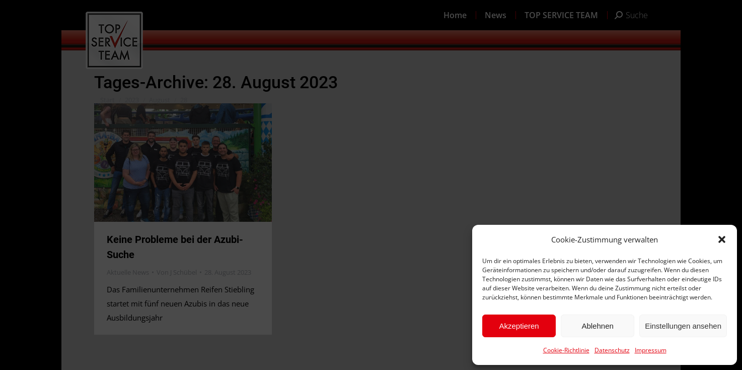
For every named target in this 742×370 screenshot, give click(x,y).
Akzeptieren (519, 326)
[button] (722, 239)
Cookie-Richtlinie (566, 350)
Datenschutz (612, 350)
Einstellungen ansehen (683, 326)
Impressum (650, 350)
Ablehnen (597, 326)
